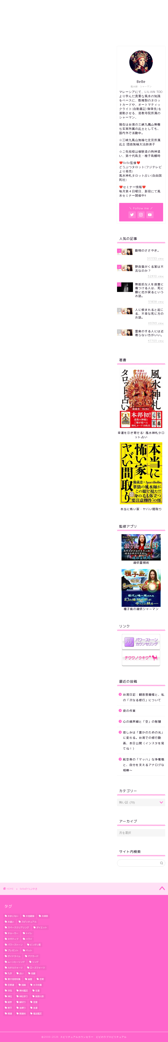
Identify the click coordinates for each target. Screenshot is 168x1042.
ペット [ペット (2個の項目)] (29, 950)
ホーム (24, 35)
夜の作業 (129, 711)
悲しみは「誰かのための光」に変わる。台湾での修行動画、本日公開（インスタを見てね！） (143, 740)
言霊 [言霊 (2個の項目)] (35, 1002)
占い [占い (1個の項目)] (21, 973)
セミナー (142, 35)
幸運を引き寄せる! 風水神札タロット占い (141, 435)
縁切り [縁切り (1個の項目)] (22, 1002)
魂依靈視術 (141, 563)
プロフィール (49, 35)
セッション (78, 35)
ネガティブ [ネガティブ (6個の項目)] (13, 938)
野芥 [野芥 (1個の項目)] (10, 1007)
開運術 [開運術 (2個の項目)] (22, 1013)
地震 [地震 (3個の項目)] (33, 973)
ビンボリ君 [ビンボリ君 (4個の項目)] (35, 944)
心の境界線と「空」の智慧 (142, 721)
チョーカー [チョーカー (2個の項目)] (13, 933)
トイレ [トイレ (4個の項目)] (29, 933)
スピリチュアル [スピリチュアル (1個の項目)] (28, 921)
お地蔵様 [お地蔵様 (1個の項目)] (30, 916)
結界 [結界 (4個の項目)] (10, 1002)
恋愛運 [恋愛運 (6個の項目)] (11, 984)
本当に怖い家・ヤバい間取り (141, 509)
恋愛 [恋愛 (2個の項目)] (42, 979)
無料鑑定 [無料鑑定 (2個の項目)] (23, 990)
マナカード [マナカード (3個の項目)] (33, 956)
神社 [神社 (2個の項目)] (10, 996)
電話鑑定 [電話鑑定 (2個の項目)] (37, 1013)
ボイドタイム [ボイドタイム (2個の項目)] (14, 956)
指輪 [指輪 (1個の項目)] (23, 984)
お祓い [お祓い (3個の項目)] (11, 921)
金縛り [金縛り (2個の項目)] (22, 1007)
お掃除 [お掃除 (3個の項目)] (45, 916)
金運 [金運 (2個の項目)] (35, 1007)
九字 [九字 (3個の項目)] (10, 973)
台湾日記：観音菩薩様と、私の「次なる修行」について (143, 697)
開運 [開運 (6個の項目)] (10, 1013)
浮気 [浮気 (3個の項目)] (10, 990)
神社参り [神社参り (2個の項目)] (23, 996)
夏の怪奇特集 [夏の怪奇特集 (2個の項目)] (14, 979)
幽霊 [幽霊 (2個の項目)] (30, 979)
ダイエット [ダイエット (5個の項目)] (41, 927)
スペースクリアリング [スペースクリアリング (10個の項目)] (18, 927)
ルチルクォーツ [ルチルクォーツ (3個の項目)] (15, 967)
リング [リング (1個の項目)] (35, 961)
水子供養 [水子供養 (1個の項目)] (37, 984)
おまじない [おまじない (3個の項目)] (13, 916)
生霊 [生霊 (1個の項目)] (37, 990)
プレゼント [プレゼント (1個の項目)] (13, 950)
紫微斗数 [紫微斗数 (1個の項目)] (39, 996)
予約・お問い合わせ (111, 35)
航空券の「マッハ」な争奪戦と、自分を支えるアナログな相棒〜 (143, 764)
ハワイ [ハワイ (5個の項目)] (29, 938)
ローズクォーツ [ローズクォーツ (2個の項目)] (37, 967)
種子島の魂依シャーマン (141, 609)
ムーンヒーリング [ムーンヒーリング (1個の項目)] (16, 961)
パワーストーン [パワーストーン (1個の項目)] (15, 944)
